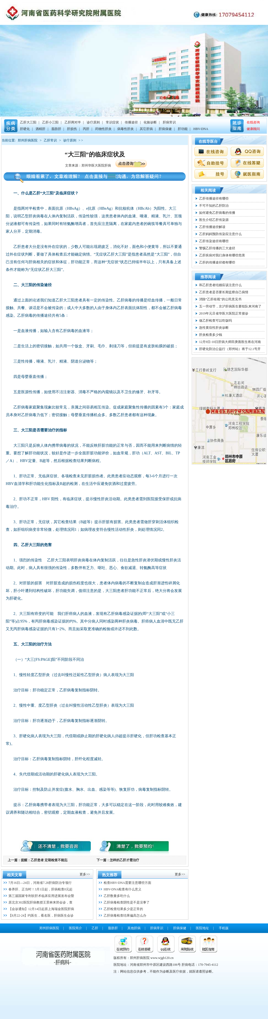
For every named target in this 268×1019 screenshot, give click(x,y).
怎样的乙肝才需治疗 (124, 860)
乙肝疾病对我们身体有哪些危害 (222, 255)
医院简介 (75, 928)
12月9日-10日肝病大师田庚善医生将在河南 (230, 342)
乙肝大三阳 (28, 122)
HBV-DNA (200, 129)
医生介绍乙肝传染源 (214, 220)
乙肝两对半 (73, 122)
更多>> (85, 874)
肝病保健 (165, 129)
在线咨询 (253, 122)
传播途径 (131, 122)
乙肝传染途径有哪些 (214, 241)
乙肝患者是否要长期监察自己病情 (223, 292)
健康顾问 (253, 129)
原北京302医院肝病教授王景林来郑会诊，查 (40, 902)
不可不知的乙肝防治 (214, 206)
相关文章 (14, 875)
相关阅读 (208, 190)
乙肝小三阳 (50, 122)
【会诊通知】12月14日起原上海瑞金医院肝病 (41, 909)
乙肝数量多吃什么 (117, 896)
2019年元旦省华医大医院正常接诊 (223, 313)
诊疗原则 (93, 122)
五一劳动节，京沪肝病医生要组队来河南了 (230, 306)
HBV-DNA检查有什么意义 (122, 889)
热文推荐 (109, 875)
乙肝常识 (50, 140)
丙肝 (86, 129)
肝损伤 (72, 129)
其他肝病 (134, 928)
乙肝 (95, 928)
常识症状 (112, 122)
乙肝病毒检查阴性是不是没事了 (127, 902)
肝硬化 (25, 129)
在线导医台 (208, 142)
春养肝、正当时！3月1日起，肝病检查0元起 (40, 889)
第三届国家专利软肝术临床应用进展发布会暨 (41, 896)
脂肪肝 (56, 129)
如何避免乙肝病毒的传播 (217, 213)
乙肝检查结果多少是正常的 (123, 909)
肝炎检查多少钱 (210, 335)
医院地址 (202, 928)
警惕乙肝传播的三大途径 (217, 248)
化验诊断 (150, 122)
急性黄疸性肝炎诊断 (214, 328)
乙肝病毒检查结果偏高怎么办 (125, 915)
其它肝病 (146, 129)
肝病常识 (169, 122)
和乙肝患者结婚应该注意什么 (220, 285)
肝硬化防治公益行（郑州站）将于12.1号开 (230, 349)
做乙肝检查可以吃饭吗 (215, 320)
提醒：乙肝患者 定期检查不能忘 (44, 860)
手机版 (224, 928)
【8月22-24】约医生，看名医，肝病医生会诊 (41, 915)
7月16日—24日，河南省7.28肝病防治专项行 (40, 883)
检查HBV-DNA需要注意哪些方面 (127, 883)
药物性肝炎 (103, 129)
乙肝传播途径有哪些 (214, 198)
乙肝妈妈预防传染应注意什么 (220, 234)
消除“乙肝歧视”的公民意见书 (220, 299)
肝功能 (183, 129)
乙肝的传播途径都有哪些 (217, 262)
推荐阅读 (208, 277)
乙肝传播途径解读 (212, 227)
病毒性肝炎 (125, 129)
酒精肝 (40, 129)
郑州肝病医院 (27, 140)
